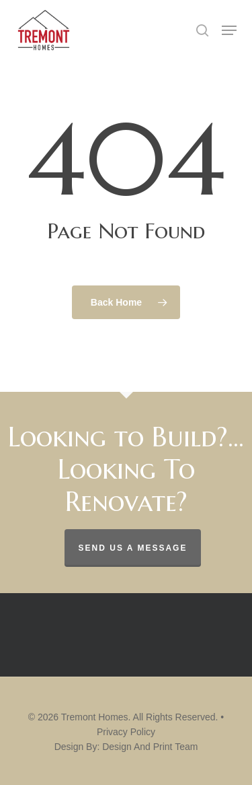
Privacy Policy (126, 731)
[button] (229, 30)
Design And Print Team (150, 746)
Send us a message (133, 548)
